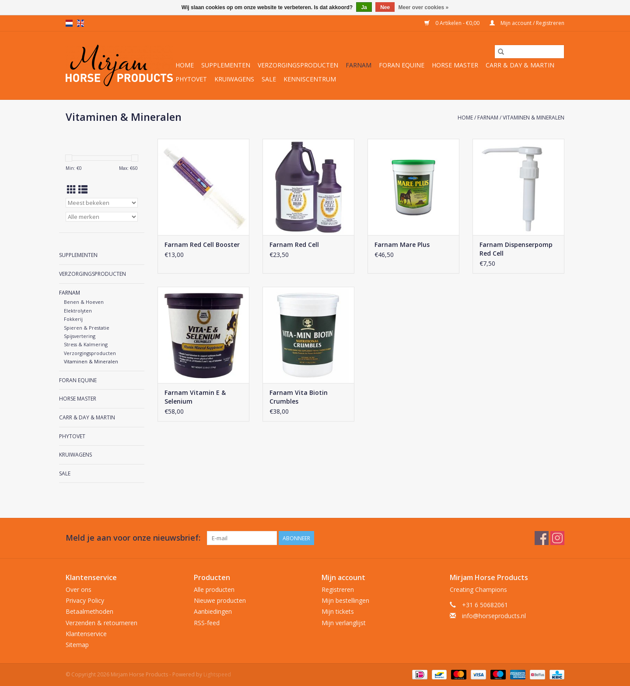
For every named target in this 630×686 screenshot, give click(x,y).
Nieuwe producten (220, 600)
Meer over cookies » (424, 7)
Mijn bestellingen (345, 600)
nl (69, 23)
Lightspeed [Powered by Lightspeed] (217, 674)
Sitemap (77, 644)
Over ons (78, 589)
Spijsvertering (79, 336)
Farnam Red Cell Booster (202, 244)
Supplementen (225, 65)
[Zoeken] (529, 52)
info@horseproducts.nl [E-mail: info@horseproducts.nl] (494, 616)
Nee (385, 7)
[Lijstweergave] (83, 189)
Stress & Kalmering (86, 344)
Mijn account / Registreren (527, 23)
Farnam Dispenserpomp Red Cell (516, 248)
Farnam (358, 65)
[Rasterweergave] (71, 189)
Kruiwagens (234, 79)
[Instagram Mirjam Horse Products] (557, 538)
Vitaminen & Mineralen (533, 117)
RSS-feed (207, 623)
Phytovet (191, 79)
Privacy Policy (85, 600)
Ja (364, 7)
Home (184, 65)
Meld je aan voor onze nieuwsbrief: (133, 537)
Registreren (338, 589)
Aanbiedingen (213, 611)
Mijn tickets (338, 611)
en (80, 23)
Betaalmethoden (89, 611)
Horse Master (455, 65)
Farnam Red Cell (294, 244)
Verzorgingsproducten (298, 65)
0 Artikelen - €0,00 (452, 23)
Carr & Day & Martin (520, 65)
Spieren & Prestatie (86, 327)
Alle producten (214, 589)
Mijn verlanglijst (344, 623)
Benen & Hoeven (84, 302)
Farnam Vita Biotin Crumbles (299, 396)
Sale (269, 79)
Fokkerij (73, 319)
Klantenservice (86, 634)
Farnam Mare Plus (402, 244)
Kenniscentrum (310, 79)
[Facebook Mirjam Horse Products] (542, 538)
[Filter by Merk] (102, 217)
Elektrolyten (78, 310)
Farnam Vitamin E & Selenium (195, 396)
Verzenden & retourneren (101, 623)
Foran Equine (401, 65)
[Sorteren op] (102, 203)
